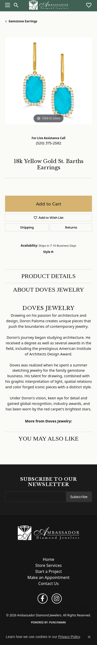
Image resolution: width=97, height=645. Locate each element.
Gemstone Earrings (23, 21)
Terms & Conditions (51, 607)
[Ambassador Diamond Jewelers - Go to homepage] (48, 532)
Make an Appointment (48, 577)
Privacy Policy (30, 607)
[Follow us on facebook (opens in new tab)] (43, 599)
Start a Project (48, 571)
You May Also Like (48, 438)
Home (48, 559)
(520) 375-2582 (48, 143)
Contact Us (48, 583)
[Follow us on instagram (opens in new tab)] (57, 599)
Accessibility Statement (77, 607)
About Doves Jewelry (48, 289)
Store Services (48, 565)
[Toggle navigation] (6, 5)
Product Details (48, 276)
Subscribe (78, 497)
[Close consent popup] (89, 636)
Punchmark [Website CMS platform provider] (57, 622)
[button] (16, 5)
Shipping (27, 227)
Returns (71, 227)
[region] (48, 81)
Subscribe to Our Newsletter (48, 481)
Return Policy (13, 607)
